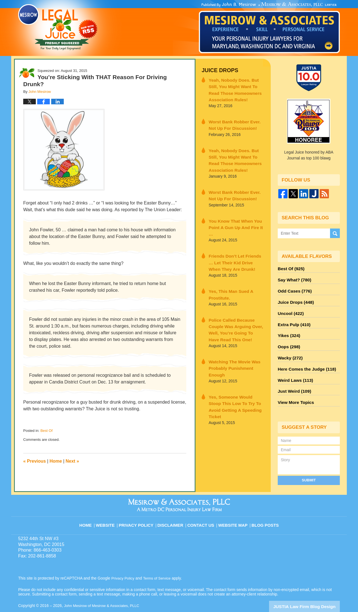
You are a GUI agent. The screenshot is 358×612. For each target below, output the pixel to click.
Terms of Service (158, 564)
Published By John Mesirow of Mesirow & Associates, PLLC (269, 27)
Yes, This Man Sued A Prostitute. (228, 275)
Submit (309, 466)
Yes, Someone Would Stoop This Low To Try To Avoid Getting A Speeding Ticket (233, 367)
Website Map (233, 508)
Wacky (289, 349)
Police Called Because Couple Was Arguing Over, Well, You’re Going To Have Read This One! (236, 306)
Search (335, 233)
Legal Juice (58, 27)
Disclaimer (172, 508)
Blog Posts (265, 508)
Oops (288, 338)
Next (72, 461)
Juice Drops (218, 70)
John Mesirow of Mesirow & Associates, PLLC (104, 591)
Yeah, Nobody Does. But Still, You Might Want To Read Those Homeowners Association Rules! (236, 88)
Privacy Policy (140, 508)
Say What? (293, 278)
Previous (34, 461)
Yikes (288, 328)
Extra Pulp (292, 318)
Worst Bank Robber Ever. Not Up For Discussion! (234, 121)
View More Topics (294, 389)
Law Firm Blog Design (313, 592)
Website (110, 508)
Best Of (46, 431)
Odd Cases (293, 288)
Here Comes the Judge (304, 359)
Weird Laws (294, 369)
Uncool (289, 308)
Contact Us (203, 508)
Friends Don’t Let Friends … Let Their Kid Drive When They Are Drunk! (235, 245)
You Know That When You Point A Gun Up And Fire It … (234, 215)
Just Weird (293, 379)
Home (56, 461)
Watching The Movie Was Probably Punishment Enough (234, 336)
